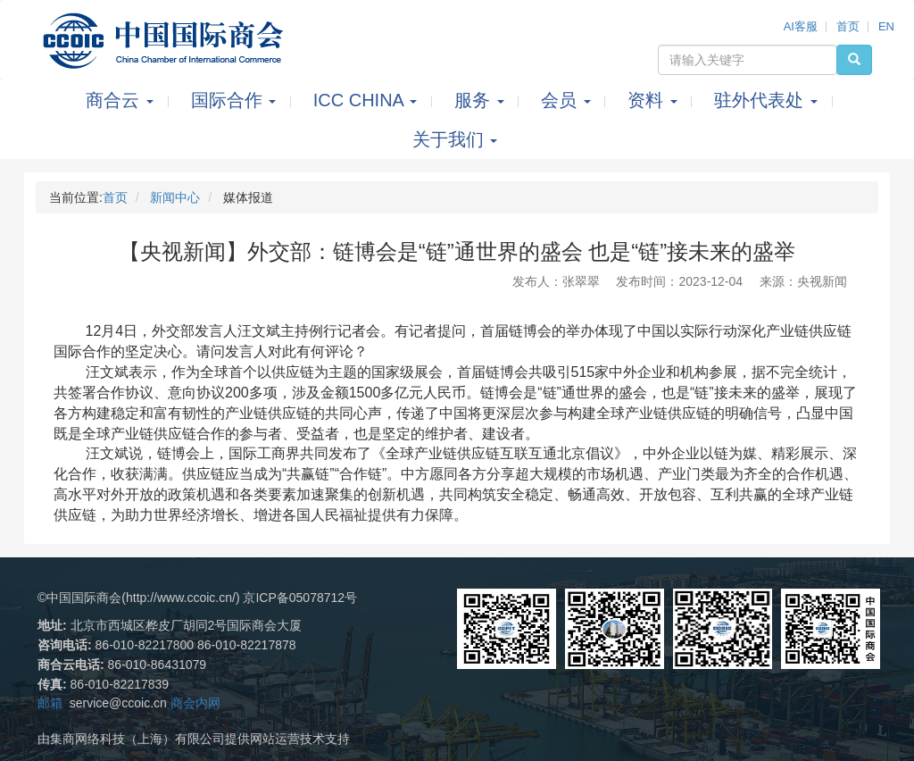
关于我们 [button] (455, 139)
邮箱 (49, 703)
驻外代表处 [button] (768, 100)
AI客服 (801, 26)
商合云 (122, 100)
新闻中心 (175, 197)
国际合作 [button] (236, 100)
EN (886, 26)
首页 (848, 26)
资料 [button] (654, 100)
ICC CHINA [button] (367, 100)
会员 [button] (568, 100)
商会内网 (195, 703)
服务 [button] (481, 100)
